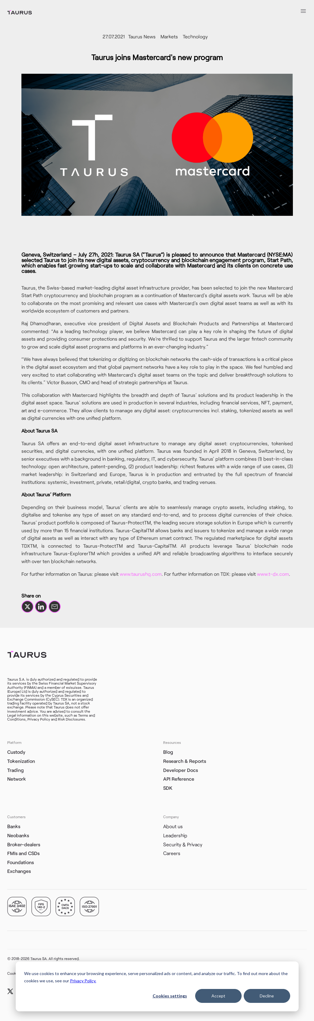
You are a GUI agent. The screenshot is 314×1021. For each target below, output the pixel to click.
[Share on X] (27, 607)
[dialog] (157, 986)
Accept (218, 995)
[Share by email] (55, 607)
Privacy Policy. (83, 980)
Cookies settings (170, 995)
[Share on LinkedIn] (41, 607)
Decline (267, 995)
